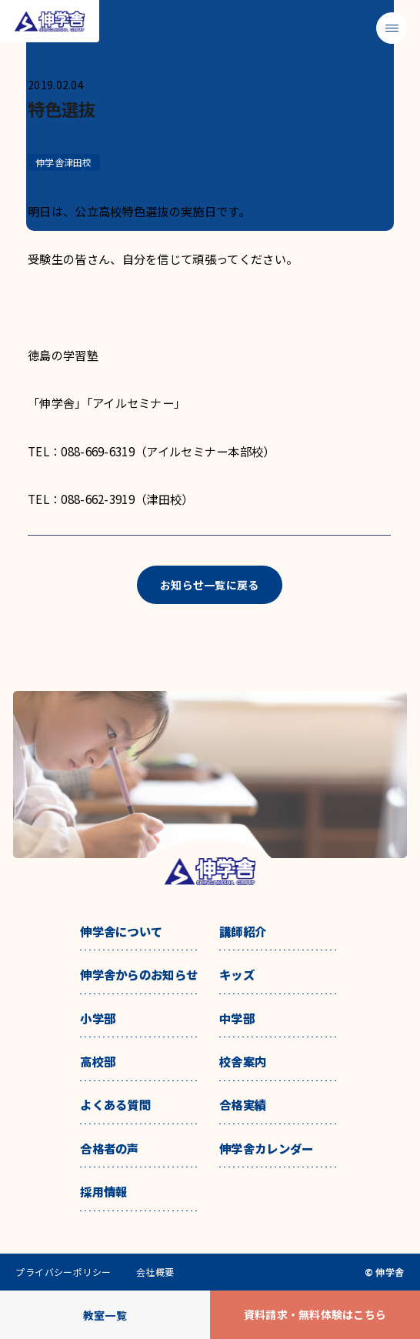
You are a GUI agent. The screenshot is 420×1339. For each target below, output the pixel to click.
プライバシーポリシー (63, 1272)
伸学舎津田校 (63, 162)
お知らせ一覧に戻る (209, 585)
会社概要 (155, 1272)
